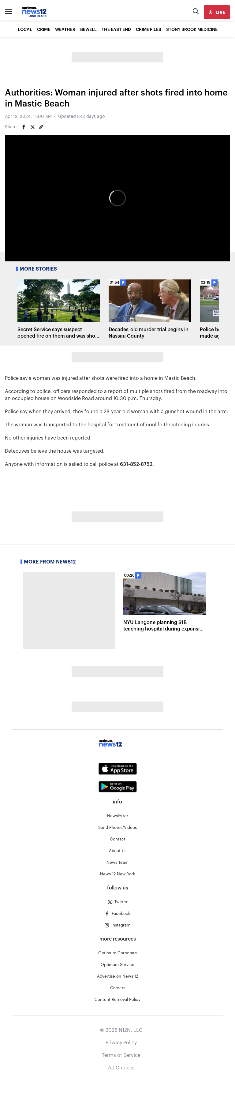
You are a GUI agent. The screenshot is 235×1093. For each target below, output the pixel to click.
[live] (217, 12)
